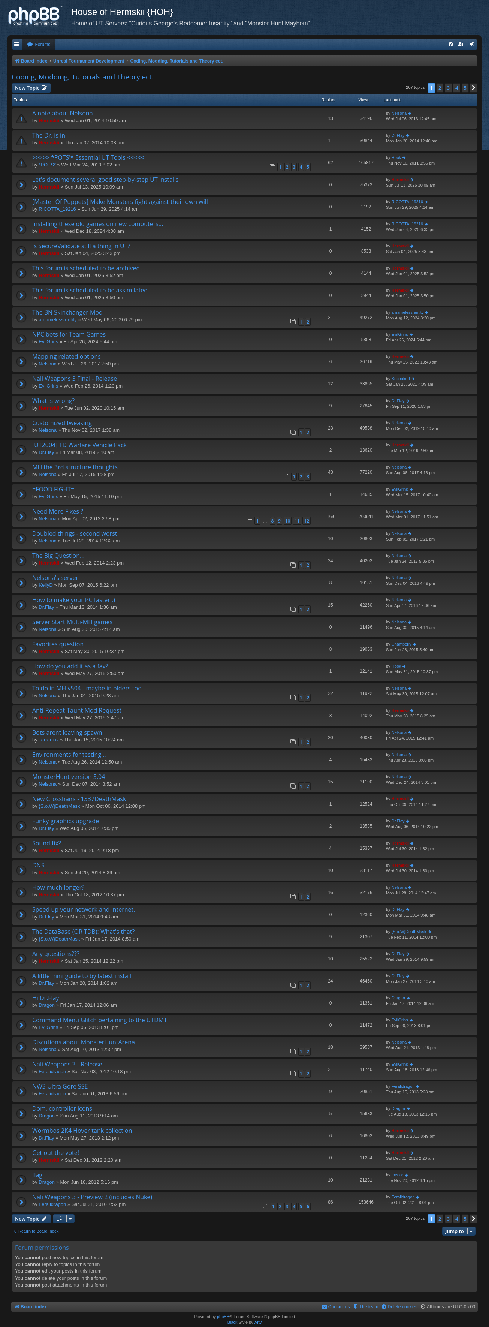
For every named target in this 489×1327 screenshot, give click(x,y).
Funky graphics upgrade (65, 821)
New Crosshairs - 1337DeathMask (79, 799)
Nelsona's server (55, 578)
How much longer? (58, 887)
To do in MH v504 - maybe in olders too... (89, 688)
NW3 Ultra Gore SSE (60, 1086)
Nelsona (399, 113)
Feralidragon (52, 1071)
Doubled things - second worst (74, 533)
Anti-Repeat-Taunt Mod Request (76, 710)
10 (287, 521)
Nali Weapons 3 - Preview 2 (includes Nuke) (92, 1197)
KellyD (46, 585)
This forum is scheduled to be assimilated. (90, 290)
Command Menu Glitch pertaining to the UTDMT (99, 1020)
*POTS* (47, 165)
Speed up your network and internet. (83, 909)
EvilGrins (48, 341)
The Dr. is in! (49, 135)
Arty (258, 1322)
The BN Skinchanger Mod (67, 312)
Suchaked (401, 378)
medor (397, 1175)
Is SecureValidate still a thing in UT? (81, 246)
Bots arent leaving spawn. (68, 732)
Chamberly (401, 644)
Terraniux (48, 740)
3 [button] (448, 87)
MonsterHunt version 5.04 (68, 777)
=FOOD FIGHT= (53, 489)
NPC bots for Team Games (69, 334)
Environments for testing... (69, 754)
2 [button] (439, 87)
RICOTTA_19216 (57, 209)
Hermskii (49, 120)
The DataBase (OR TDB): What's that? (83, 931)
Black (232, 1322)
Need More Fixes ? (57, 511)
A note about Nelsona (62, 113)
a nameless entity (57, 319)
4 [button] (456, 87)
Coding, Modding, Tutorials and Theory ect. (83, 77)
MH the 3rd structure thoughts (75, 467)
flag (37, 1175)
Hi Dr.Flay (45, 998)
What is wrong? (53, 401)
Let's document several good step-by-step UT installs (105, 179)
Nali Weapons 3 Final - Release (74, 378)
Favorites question (58, 644)
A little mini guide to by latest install (81, 976)
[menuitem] (38, 45)
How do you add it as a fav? (70, 666)
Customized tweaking (62, 423)
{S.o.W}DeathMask (59, 806)
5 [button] (465, 87)
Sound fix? (46, 843)
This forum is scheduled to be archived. (87, 268)
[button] (473, 87)
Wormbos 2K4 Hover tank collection (82, 1130)
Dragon (47, 1005)
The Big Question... (58, 555)
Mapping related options (66, 356)
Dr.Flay (398, 135)
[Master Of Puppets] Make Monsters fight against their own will (120, 202)
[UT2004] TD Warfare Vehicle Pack (79, 445)
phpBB (223, 1316)
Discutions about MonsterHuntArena (83, 1042)
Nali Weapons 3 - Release (67, 1064)
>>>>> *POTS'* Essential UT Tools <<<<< (88, 157)
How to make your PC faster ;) (73, 600)
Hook (396, 157)
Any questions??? (55, 954)
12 (306, 521)
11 (297, 521)
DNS (38, 865)
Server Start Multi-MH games (72, 622)
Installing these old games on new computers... (97, 224)
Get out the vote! (55, 1153)
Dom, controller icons (62, 1108)
